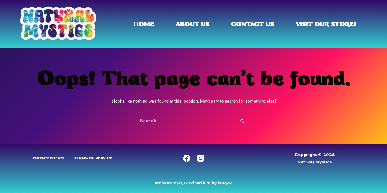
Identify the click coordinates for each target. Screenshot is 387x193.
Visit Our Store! (326, 24)
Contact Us (252, 24)
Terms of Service (93, 158)
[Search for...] (188, 121)
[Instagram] (200, 158)
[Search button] (241, 121)
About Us (192, 24)
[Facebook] (186, 158)
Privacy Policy (48, 158)
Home (143, 24)
